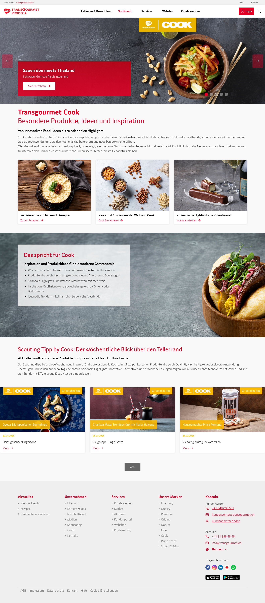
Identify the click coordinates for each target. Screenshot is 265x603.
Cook (164, 535)
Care (164, 530)
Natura (165, 524)
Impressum (36, 590)
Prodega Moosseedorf (25, 2)
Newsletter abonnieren (35, 514)
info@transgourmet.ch (226, 543)
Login (248, 11)
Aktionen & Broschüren (96, 11)
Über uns (73, 503)
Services (146, 11)
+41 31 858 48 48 (223, 536)
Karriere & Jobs (76, 508)
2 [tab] (211, 94)
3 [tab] (216, 94)
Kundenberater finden (226, 521)
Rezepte (25, 508)
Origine (165, 519)
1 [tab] (206, 94)
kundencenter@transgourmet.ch (229, 514)
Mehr (6, 448)
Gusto (71, 530)
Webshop (168, 11)
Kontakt (72, 535)
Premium (167, 514)
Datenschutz (55, 590)
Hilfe (241, 2)
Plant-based (169, 541)
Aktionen (120, 514)
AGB (23, 590)
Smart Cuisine (170, 546)
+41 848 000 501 (223, 508)
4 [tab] (221, 94)
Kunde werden (190, 11)
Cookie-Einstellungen (104, 590)
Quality (165, 508)
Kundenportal (123, 519)
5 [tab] (226, 94)
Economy (167, 503)
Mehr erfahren (39, 86)
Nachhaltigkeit (76, 514)
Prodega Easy (122, 530)
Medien (72, 519)
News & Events (30, 503)
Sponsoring (74, 524)
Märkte (118, 508)
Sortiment (125, 11)
